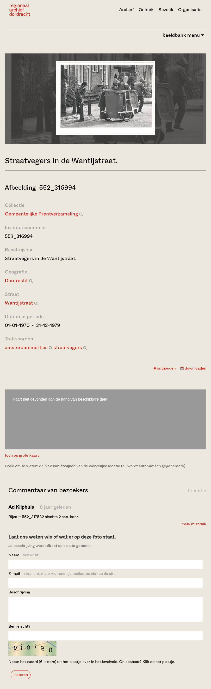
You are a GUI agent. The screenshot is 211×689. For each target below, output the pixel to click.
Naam (23, 555)
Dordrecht (16, 280)
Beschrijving (19, 592)
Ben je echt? (19, 630)
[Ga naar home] (38, 10)
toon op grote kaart (22, 455)
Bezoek (165, 9)
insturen (20, 679)
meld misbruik (193, 524)
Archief (126, 9)
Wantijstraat (19, 302)
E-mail (62, 573)
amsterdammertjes (26, 347)
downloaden (193, 368)
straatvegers (68, 347)
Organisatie (190, 9)
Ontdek (146, 9)
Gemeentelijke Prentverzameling (41, 213)
